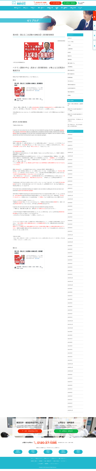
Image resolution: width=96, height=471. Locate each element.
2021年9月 (70, 332)
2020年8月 (70, 379)
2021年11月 (70, 325)
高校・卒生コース (41, 7)
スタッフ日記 (71, 40)
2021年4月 (70, 351)
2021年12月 (70, 322)
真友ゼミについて (17, 7)
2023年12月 (70, 235)
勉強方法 (70, 55)
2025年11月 (70, 152)
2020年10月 (70, 372)
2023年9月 (70, 246)
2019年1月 (70, 408)
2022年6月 (70, 300)
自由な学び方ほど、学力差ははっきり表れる (75, 119)
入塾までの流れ (72, 7)
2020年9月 (70, 376)
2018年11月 (70, 412)
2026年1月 (70, 145)
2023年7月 (70, 253)
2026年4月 (70, 134)
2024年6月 (70, 213)
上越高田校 (70, 47)
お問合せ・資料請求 (69, 3)
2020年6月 (70, 387)
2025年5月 (70, 174)
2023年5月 (70, 260)
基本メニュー (25, 7)
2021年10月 (70, 329)
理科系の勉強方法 (72, 83)
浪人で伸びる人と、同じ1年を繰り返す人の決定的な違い (75, 125)
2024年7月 (70, 210)
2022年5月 (70, 304)
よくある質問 (81, 2)
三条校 (69, 44)
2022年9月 (70, 289)
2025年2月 (70, 184)
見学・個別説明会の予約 (30, 433)
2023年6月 (70, 257)
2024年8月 (70, 206)
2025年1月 (70, 188)
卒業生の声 (94, 43)
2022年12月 (70, 278)
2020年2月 (70, 401)
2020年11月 (70, 369)
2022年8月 (70, 293)
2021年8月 (70, 336)
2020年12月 (70, 365)
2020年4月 (70, 394)
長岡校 (69, 94)
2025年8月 (70, 163)
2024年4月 (70, 221)
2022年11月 (70, 282)
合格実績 (56, 7)
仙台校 (69, 51)
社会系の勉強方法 (72, 87)
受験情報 (70, 58)
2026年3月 (70, 137)
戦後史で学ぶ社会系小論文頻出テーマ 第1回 (75, 114)
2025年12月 (70, 148)
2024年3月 (70, 224)
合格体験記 (70, 65)
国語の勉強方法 (71, 69)
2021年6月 (70, 343)
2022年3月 (70, 311)
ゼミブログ (79, 7)
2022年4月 (70, 307)
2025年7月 (70, 166)
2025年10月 (70, 155)
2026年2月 (70, 141)
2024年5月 (70, 217)
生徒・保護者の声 (63, 7)
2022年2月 (70, 314)
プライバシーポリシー (55, 465)
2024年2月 (70, 228)
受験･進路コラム (71, 62)
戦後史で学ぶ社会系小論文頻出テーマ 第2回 (75, 109)
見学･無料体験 (55, 3)
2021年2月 (70, 358)
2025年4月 (70, 177)
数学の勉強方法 (71, 73)
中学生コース (33, 7)
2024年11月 (70, 195)
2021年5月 (70, 347)
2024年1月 (70, 231)
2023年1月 (70, 275)
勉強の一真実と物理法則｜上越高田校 (75, 104)
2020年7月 (70, 383)
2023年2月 (70, 271)
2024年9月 (70, 202)
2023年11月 (70, 239)
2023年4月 (70, 264)
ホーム (31, 460)
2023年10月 (70, 242)
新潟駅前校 (70, 76)
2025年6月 (70, 170)
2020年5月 (70, 390)
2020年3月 (70, 397)
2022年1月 (70, 318)
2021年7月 (70, 340)
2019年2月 (70, 405)
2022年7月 (70, 296)
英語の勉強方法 (71, 91)
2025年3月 (70, 181)
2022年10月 (70, 285)
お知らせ (70, 37)
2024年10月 (70, 199)
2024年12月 (70, 192)
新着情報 (80, 3)
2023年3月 (70, 267)
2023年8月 (70, 249)
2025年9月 (70, 159)
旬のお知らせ (71, 80)
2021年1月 (70, 361)
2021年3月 (70, 354)
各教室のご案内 (49, 7)
